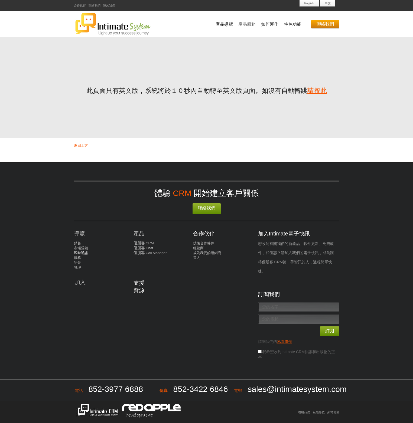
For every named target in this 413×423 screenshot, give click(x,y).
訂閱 (329, 331)
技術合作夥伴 (203, 243)
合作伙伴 (80, 5)
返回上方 (81, 145)
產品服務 (247, 24)
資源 (139, 290)
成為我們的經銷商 (207, 253)
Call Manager (156, 253)
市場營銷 (81, 248)
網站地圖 (333, 412)
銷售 (77, 243)
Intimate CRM (96, 410)
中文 (328, 3)
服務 (77, 258)
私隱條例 (284, 341)
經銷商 (198, 248)
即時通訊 (81, 253)
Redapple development (151, 410)
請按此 (317, 90)
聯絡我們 (94, 5)
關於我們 (109, 5)
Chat (149, 248)
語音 (77, 263)
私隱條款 (319, 412)
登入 (196, 258)
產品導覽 (224, 24)
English (309, 3)
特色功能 (292, 24)
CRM (149, 243)
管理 (77, 267)
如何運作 (269, 24)
